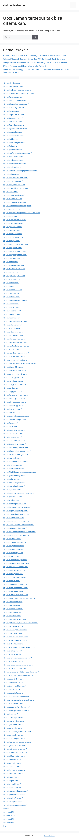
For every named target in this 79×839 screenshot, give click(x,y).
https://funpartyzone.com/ (14, 398)
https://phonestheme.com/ (14, 794)
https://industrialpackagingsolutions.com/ (20, 170)
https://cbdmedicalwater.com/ (15, 461)
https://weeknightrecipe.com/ (15, 630)
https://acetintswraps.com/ (14, 430)
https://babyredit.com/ (12, 248)
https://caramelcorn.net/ (13, 735)
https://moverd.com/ (11, 230)
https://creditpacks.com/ (13, 160)
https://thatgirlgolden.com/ (14, 686)
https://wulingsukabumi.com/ (15, 360)
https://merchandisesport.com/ (16, 353)
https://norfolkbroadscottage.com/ (17, 153)
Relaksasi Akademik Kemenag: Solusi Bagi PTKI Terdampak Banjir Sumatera (34, 59)
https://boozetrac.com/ (12, 121)
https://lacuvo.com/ (11, 307)
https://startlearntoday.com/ (14, 542)
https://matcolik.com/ (12, 759)
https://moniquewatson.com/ (15, 342)
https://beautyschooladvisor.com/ (16, 507)
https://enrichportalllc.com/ (14, 265)
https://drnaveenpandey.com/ (15, 588)
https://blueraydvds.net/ (13, 573)
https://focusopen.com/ (12, 233)
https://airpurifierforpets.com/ (15, 188)
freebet (6, 808)
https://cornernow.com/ (13, 181)
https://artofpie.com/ (11, 279)
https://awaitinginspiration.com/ (16, 244)
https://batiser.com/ (11, 283)
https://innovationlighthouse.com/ (17, 300)
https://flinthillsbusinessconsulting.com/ (19, 472)
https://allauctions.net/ (12, 437)
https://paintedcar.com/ (12, 149)
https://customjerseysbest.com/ (16, 416)
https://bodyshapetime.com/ (15, 255)
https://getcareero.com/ (13, 724)
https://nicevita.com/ (11, 83)
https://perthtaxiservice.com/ (15, 321)
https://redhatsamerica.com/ (15, 749)
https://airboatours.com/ (13, 644)
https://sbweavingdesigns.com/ (16, 514)
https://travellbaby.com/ (13, 552)
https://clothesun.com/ (12, 198)
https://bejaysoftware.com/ (14, 570)
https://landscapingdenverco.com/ (17, 90)
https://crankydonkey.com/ (14, 468)
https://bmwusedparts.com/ (14, 251)
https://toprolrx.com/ (11, 689)
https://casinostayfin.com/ (13, 195)
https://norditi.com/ (11, 777)
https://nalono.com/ (11, 174)
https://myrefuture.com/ (13, 381)
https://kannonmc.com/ (12, 602)
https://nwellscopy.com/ (13, 405)
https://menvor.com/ (11, 318)
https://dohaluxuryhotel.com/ (15, 584)
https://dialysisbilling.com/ (14, 184)
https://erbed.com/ (11, 216)
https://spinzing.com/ (12, 349)
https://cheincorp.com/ (12, 465)
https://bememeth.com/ (13, 118)
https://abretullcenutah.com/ (15, 640)
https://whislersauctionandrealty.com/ (18, 700)
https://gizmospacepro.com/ (14, 402)
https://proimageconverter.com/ (16, 535)
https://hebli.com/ (10, 139)
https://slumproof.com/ (12, 801)
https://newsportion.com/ (13, 721)
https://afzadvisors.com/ (13, 433)
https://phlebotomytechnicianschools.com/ (20, 623)
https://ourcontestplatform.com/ (16, 707)
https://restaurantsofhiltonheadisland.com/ (21, 672)
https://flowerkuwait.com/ (13, 125)
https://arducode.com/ (12, 328)
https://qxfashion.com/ (12, 325)
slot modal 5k (8, 812)
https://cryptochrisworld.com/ (15, 202)
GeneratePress (49, 836)
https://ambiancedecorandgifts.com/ (18, 665)
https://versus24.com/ (12, 763)
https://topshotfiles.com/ (13, 549)
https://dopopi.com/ (11, 240)
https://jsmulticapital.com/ (14, 276)
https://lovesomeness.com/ (14, 770)
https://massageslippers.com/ (15, 791)
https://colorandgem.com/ (14, 738)
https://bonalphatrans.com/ (14, 370)
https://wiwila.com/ (11, 500)
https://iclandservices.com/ (14, 339)
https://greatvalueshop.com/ (15, 745)
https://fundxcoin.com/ (12, 97)
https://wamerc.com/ (11, 209)
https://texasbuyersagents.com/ (16, 521)
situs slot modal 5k (10, 815)
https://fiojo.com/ (10, 146)
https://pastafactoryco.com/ (14, 619)
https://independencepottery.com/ (17, 205)
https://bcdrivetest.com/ (13, 335)
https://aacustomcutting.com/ (15, 637)
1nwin (5, 826)
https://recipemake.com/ (13, 626)
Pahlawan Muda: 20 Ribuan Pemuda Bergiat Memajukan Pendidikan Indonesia (35, 55)
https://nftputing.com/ (12, 612)
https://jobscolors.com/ (12, 412)
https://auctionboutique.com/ (15, 559)
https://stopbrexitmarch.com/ (15, 752)
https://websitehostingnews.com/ (17, 696)
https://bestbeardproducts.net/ (16, 447)
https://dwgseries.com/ (12, 728)
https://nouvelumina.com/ (14, 486)
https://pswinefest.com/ (13, 798)
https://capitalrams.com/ (13, 237)
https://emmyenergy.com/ (14, 591)
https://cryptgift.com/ (12, 784)
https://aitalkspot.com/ (12, 651)
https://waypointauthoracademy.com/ (18, 524)
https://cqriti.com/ (10, 388)
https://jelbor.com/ (10, 272)
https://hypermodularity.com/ (15, 128)
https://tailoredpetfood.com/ (15, 528)
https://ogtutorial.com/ (12, 633)
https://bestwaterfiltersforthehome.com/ (20, 363)
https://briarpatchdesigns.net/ (15, 454)
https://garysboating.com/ (14, 475)
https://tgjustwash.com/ (13, 682)
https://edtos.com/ (10, 262)
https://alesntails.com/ (12, 654)
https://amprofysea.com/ (13, 717)
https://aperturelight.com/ (14, 142)
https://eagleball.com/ (12, 167)
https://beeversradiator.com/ (15, 100)
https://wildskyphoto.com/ (14, 356)
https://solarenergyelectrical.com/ (17, 731)
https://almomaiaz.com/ (13, 661)
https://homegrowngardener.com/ (17, 742)
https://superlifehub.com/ (13, 679)
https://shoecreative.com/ (13, 135)
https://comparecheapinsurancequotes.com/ (21, 212)
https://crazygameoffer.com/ (14, 384)
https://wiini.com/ (10, 191)
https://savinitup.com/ (12, 538)
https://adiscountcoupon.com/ (15, 177)
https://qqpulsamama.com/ (14, 114)
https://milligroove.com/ (13, 86)
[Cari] (35, 37)
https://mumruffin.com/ (13, 773)
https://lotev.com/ (10, 714)
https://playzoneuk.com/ (13, 496)
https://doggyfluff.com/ (12, 391)
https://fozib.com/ (10, 423)
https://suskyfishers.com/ (13, 517)
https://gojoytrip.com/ (12, 479)
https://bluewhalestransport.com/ (17, 451)
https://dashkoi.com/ (11, 581)
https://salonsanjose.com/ (13, 107)
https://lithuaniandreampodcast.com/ (18, 93)
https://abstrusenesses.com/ (14, 805)
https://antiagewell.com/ (13, 332)
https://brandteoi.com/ (12, 290)
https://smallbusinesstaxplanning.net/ (18, 675)
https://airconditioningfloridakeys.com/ (19, 647)
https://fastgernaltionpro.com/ (15, 395)
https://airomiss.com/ (12, 556)
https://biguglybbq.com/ (13, 367)
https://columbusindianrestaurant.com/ (19, 531)
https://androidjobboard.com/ (15, 668)
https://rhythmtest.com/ (13, 156)
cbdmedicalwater (14, 5)
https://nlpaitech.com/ (12, 616)
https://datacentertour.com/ (14, 163)
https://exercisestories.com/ (14, 219)
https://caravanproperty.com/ (15, 374)
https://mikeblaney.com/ (13, 609)
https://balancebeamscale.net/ (15, 566)
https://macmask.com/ (12, 605)
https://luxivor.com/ (11, 111)
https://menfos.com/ (11, 314)
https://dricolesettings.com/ (14, 419)
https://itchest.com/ (11, 304)
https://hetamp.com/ (11, 297)
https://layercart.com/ (12, 489)
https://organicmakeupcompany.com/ (18, 493)
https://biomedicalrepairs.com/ (15, 104)
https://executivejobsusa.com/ (15, 595)
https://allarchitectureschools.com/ (17, 658)
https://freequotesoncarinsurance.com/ (19, 598)
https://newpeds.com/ (12, 458)
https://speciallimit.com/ (13, 703)
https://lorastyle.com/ (12, 311)
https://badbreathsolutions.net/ (16, 563)
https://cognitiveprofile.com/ (15, 577)
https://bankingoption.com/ (14, 503)
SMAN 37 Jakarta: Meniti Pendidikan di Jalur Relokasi (24, 66)
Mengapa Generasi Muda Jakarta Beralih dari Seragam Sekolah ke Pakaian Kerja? (36, 62)
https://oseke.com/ (11, 426)
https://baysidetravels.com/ (14, 444)
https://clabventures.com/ (13, 258)
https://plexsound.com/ (12, 226)
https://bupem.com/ (11, 780)
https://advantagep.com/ (13, 223)
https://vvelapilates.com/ (13, 693)
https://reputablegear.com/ (14, 482)
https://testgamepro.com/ (13, 545)
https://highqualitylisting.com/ (15, 510)
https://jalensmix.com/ (12, 409)
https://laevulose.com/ (12, 787)
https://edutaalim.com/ (12, 132)
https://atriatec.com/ (11, 766)
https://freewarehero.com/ (14, 269)
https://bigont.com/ (11, 286)
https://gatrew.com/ (11, 293)
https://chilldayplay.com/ (13, 377)
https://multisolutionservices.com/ (17, 346)
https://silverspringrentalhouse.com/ (18, 710)
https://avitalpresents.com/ (14, 440)
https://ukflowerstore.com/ (14, 756)
